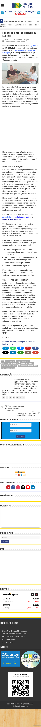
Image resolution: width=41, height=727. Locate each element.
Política (10, 25)
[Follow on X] (23, 505)
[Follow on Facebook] (13, 505)
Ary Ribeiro (33, 46)
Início (3, 25)
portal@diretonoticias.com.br (13, 655)
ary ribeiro (10, 379)
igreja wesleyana (23, 379)
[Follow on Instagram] (18, 505)
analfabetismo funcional (11, 237)
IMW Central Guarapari (10, 381)
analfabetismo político (22, 235)
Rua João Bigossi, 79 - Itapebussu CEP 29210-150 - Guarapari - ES (15, 650)
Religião (26, 40)
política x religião (8, 386)
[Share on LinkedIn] (13, 370)
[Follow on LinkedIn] (33, 505)
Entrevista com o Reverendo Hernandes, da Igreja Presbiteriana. (16, 426)
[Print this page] (35, 370)
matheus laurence (27, 381)
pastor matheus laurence (28, 384)
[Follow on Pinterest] (8, 505)
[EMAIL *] (20, 449)
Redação (7, 40)
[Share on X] (5, 370)
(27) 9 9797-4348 (9, 661)
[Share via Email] (20, 370)
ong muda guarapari (9, 384)
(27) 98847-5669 (9, 658)
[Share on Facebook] (35, 366)
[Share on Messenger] (20, 366)
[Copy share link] (28, 370)
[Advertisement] (20, 148)
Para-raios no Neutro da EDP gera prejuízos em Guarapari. (25, 431)
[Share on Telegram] (5, 366)
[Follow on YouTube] (28, 505)
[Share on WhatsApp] (13, 366)
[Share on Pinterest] (28, 366)
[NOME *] (20, 443)
